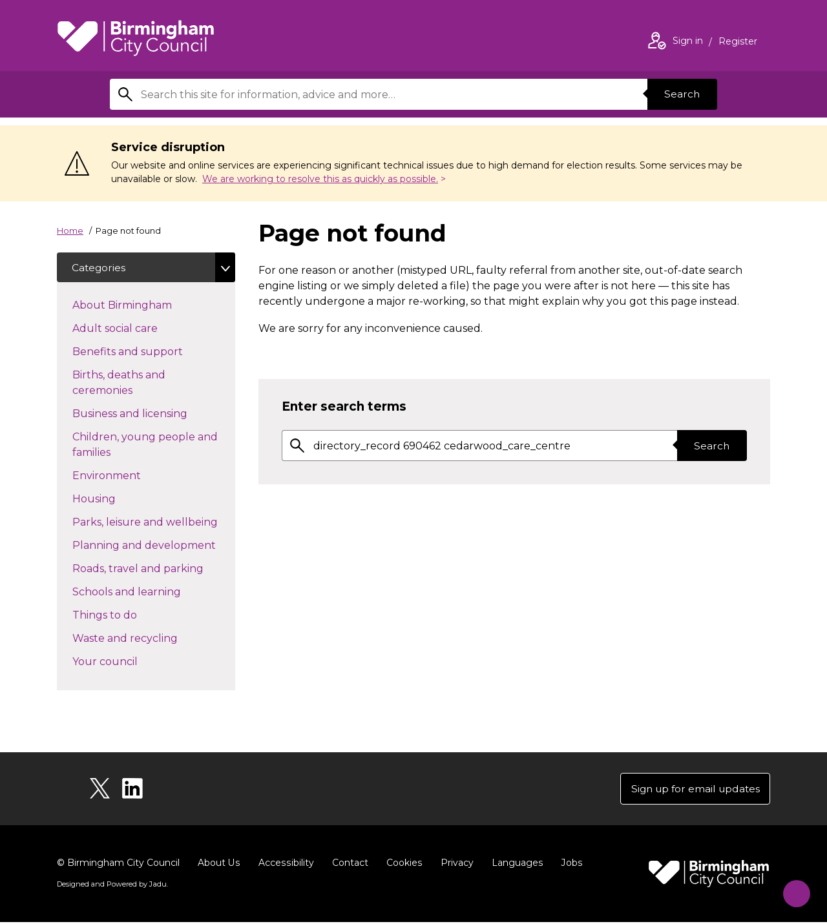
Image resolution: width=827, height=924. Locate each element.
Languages (514, 864)
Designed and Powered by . (112, 885)
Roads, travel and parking (153, 569)
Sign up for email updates (692, 790)
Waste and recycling (148, 638)
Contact (348, 864)
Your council (127, 662)
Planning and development (153, 546)
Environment (129, 476)
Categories (99, 268)
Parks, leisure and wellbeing (153, 522)
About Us (219, 864)
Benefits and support (150, 352)
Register (737, 42)
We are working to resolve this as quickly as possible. (320, 179)
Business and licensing (152, 414)
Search (681, 94)
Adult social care (138, 329)
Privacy (454, 864)
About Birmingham (145, 305)
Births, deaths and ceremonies (125, 384)
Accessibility (285, 864)
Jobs (568, 864)
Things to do (127, 615)
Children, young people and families (145, 446)
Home (70, 230)
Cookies (402, 864)
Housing (117, 499)
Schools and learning (149, 592)
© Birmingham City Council (118, 864)
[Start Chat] (792, 889)
